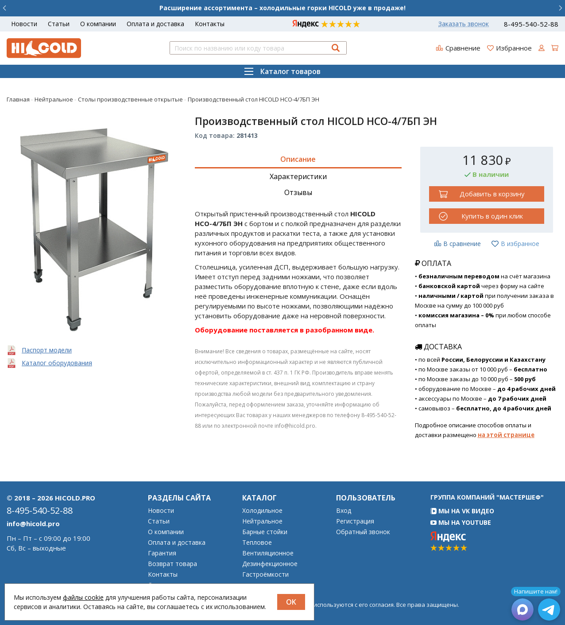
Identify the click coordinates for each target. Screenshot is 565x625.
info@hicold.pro (33, 523)
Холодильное (262, 511)
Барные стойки (264, 532)
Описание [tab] (298, 159)
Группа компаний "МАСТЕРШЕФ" (487, 497)
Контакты (209, 24)
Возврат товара (172, 564)
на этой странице (506, 435)
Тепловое (257, 542)
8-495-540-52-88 (531, 24)
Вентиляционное (268, 553)
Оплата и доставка (155, 24)
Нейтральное (262, 521)
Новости (24, 24)
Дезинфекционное (270, 564)
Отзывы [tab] (298, 192)
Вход (343, 511)
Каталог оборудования (57, 363)
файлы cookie (83, 597)
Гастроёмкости (265, 574)
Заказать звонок (463, 24)
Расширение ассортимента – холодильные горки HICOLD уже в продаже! (282, 8)
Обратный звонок (363, 532)
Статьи (59, 24)
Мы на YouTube (460, 522)
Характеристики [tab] (298, 176)
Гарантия (162, 553)
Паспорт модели (47, 350)
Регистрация (355, 521)
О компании (98, 24)
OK (291, 602)
